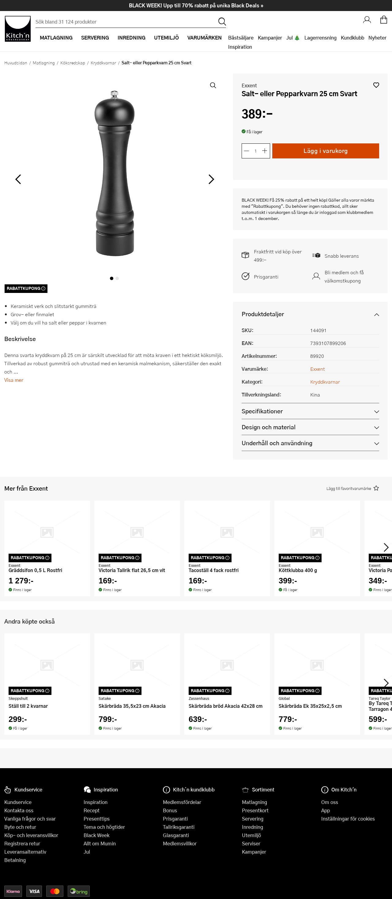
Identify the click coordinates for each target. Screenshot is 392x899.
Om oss (329, 802)
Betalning (15, 859)
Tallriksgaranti (178, 826)
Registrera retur (22, 843)
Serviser (251, 843)
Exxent (249, 85)
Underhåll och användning (277, 442)
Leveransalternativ (25, 851)
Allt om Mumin (100, 843)
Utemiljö (251, 835)
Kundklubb (352, 37)
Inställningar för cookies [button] (348, 818)
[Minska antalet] (246, 151)
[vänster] (18, 179)
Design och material (269, 427)
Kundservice (18, 802)
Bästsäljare (241, 37)
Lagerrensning (320, 37)
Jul (87, 851)
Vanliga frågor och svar (30, 818)
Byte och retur (20, 826)
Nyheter (377, 37)
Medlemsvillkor (180, 843)
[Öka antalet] (265, 151)
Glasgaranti (176, 835)
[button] (376, 85)
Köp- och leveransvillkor (31, 835)
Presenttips (97, 818)
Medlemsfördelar (182, 802)
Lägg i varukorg (325, 150)
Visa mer (13, 379)
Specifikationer (262, 411)
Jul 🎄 (293, 37)
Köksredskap (72, 62)
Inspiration (240, 46)
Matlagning (44, 62)
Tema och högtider (104, 826)
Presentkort (255, 810)
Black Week (96, 835)
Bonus (170, 810)
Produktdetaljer (263, 313)
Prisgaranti (266, 276)
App (325, 810)
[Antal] (255, 151)
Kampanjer (270, 37)
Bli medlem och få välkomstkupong (344, 276)
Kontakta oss (18, 810)
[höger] (210, 179)
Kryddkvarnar (103, 62)
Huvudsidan (15, 62)
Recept (92, 810)
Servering (252, 818)
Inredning (252, 826)
